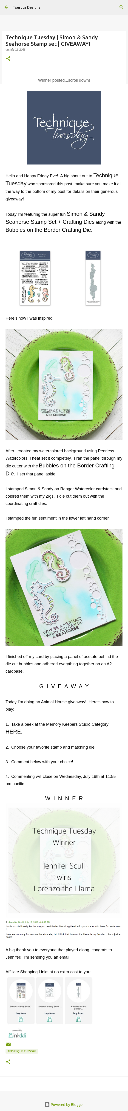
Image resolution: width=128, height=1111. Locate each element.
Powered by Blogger (64, 1105)
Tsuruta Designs (26, 7)
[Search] (121, 7)
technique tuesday (21, 1051)
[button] (8, 59)
